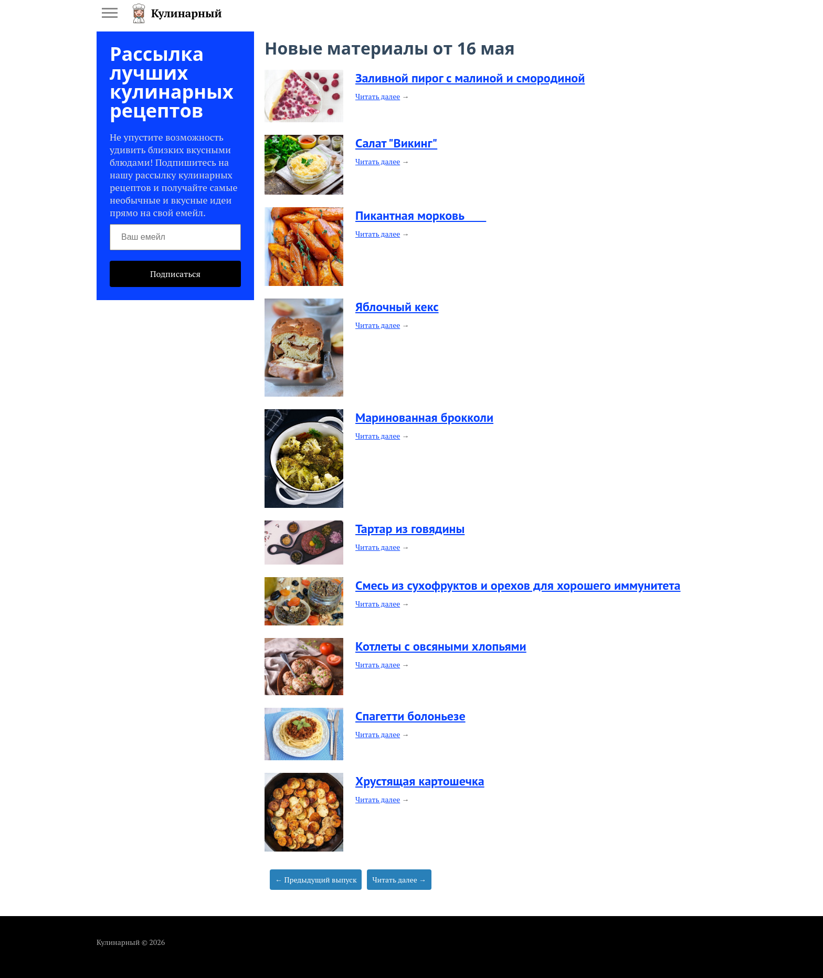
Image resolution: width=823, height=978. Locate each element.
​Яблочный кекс (397, 307)
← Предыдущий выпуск (315, 880)
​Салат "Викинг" (396, 143)
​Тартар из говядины (410, 528)
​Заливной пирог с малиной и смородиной (470, 78)
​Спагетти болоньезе (410, 716)
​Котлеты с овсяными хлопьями (440, 646)
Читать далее (377, 96)
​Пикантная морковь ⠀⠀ (420, 215)
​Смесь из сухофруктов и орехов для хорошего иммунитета (518, 585)
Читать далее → (399, 880)
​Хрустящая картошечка (419, 781)
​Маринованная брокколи (424, 417)
